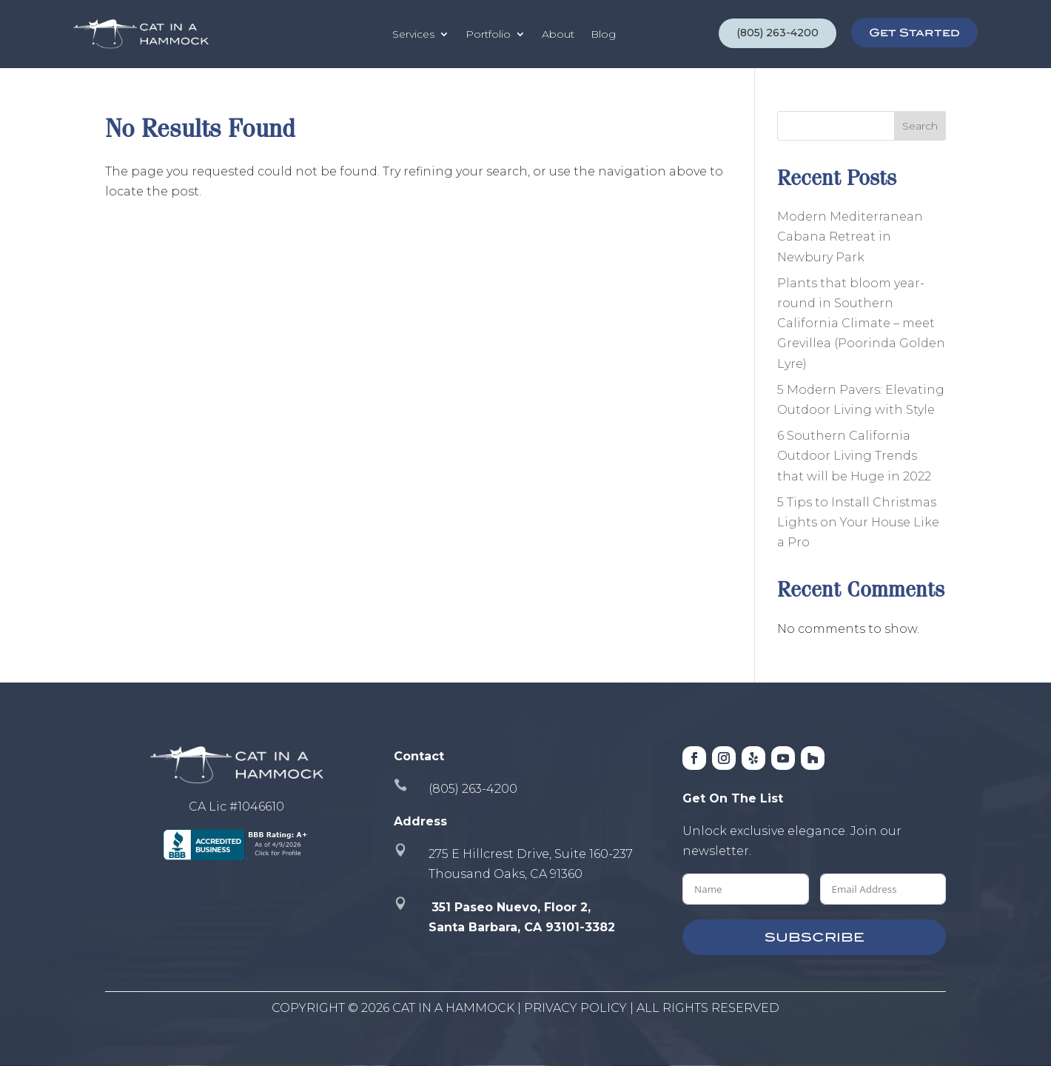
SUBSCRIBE (814, 937)
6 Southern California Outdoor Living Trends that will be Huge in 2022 (854, 456)
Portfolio (488, 34)
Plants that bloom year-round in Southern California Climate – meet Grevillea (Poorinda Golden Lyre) (861, 323)
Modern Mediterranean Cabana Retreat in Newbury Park (850, 236)
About (558, 34)
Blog (603, 34)
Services (413, 34)
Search (920, 126)
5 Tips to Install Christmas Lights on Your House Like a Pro (858, 522)
